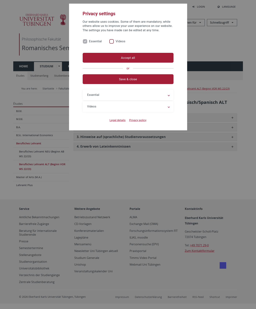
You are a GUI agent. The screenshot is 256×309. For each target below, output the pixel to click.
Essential (95, 41)
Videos (120, 41)
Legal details (118, 120)
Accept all (128, 58)
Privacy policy (137, 120)
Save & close (128, 79)
